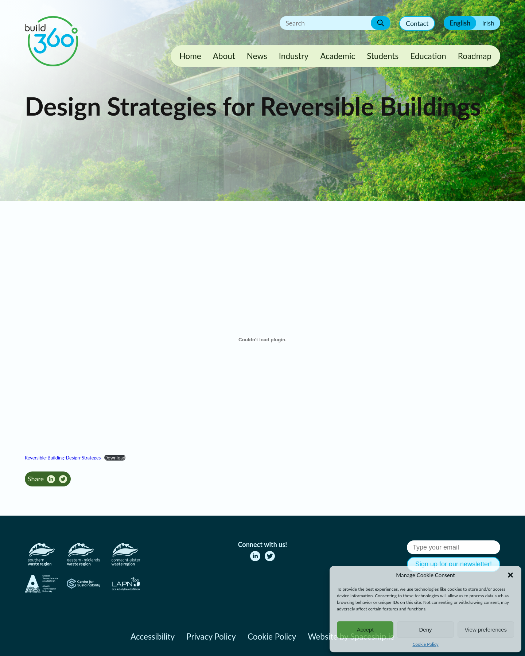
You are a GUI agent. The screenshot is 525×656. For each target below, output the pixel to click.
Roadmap (474, 56)
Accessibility (153, 636)
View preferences (486, 629)
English (460, 23)
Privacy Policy (211, 636)
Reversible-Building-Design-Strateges (63, 458)
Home (190, 56)
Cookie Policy (425, 644)
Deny (425, 629)
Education (428, 56)
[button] (510, 575)
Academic (337, 56)
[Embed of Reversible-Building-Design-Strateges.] (262, 339)
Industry (293, 56)
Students (382, 56)
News (257, 56)
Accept (365, 629)
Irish (488, 23)
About (224, 56)
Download (114, 458)
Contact (417, 23)
